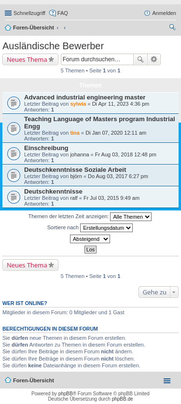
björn (76, 176)
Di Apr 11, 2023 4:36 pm (121, 104)
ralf (73, 198)
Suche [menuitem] (173, 28)
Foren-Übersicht (33, 27)
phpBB (65, 393)
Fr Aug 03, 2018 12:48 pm (125, 154)
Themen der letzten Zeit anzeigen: (90, 216)
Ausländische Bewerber (53, 46)
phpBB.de (122, 399)
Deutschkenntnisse (53, 191)
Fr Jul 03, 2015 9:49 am (111, 198)
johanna (79, 154)
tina (75, 133)
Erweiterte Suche (154, 59)
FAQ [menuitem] (62, 13)
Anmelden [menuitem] (164, 13)
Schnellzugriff (29, 13)
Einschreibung (46, 148)
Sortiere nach (90, 227)
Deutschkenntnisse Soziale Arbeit (75, 169)
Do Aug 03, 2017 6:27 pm (118, 176)
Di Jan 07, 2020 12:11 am (115, 133)
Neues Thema (27, 59)
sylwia (78, 104)
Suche (140, 59)
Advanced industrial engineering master (84, 97)
